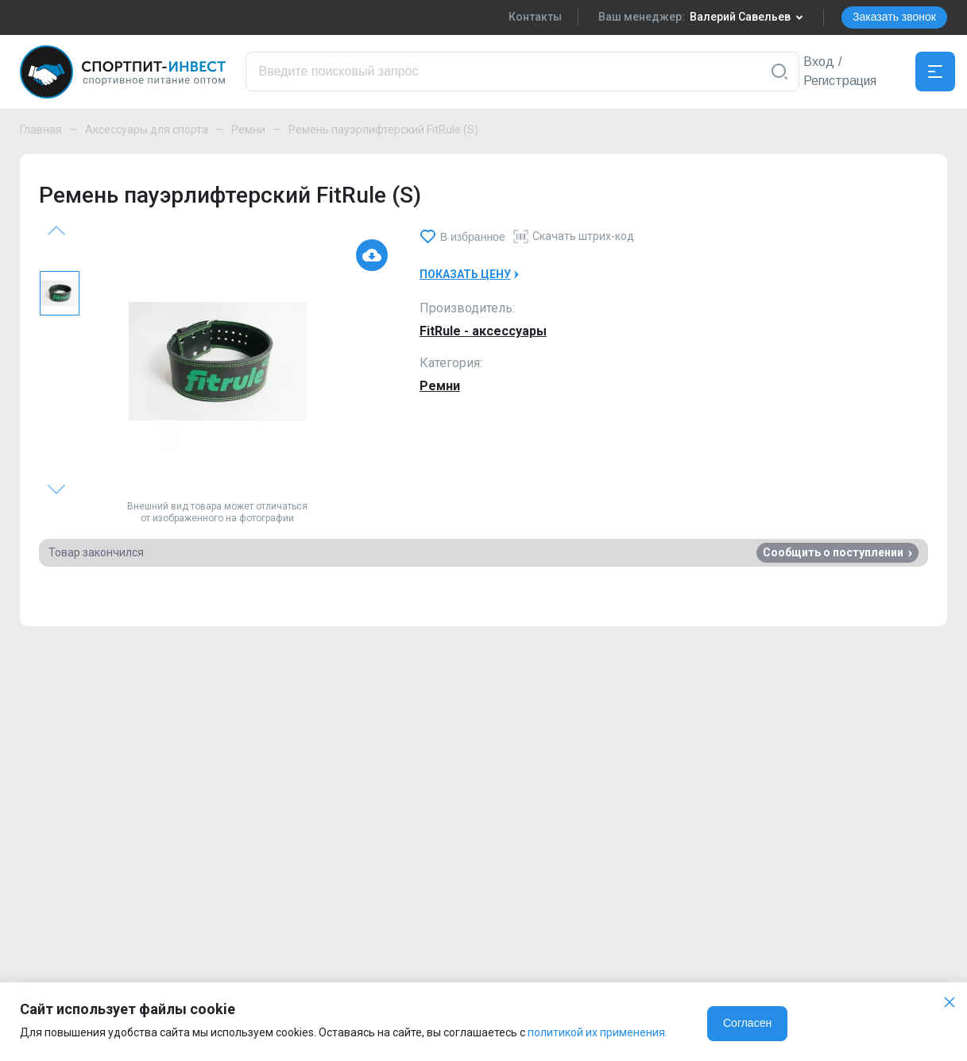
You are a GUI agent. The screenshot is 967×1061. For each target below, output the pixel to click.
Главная (41, 129)
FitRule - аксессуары (483, 331)
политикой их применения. (597, 1032)
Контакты (535, 16)
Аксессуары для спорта (146, 129)
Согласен (747, 1022)
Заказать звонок (894, 16)
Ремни (248, 129)
